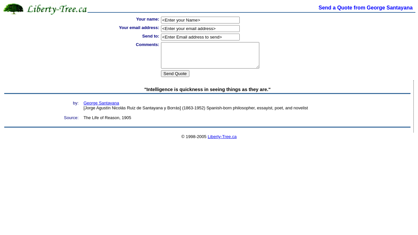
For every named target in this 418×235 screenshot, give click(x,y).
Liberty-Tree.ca (222, 141)
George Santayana (101, 107)
